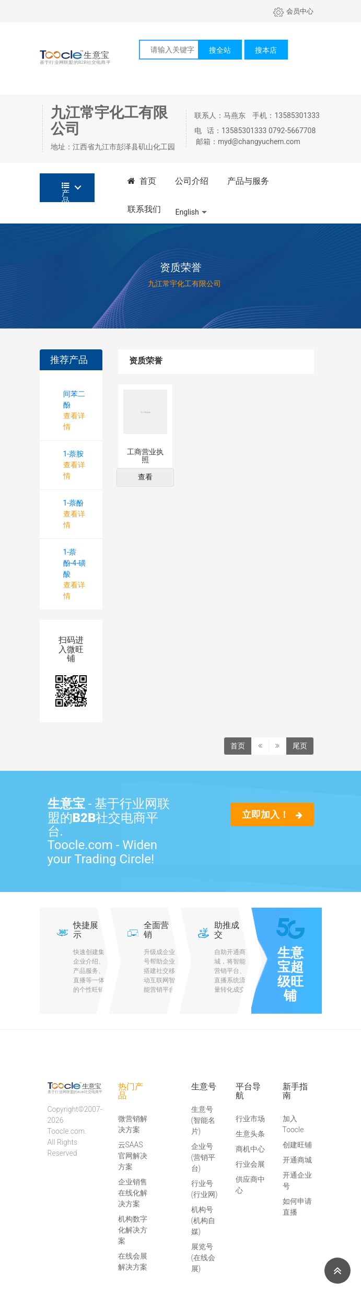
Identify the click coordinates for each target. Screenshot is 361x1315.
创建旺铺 (297, 1145)
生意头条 (250, 1134)
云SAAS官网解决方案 (132, 1156)
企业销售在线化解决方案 (132, 1193)
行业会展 (250, 1164)
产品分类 (65, 192)
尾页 (300, 746)
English (187, 212)
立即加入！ (272, 814)
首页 (142, 181)
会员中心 (293, 11)
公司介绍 (191, 181)
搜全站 (220, 50)
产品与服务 (248, 181)
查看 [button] (145, 477)
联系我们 (144, 209)
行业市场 (250, 1118)
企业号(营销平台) (203, 1157)
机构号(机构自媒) (203, 1220)
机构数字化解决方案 (132, 1230)
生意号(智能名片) (203, 1120)
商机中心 (250, 1149)
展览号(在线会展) (203, 1257)
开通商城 (297, 1160)
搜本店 (266, 50)
